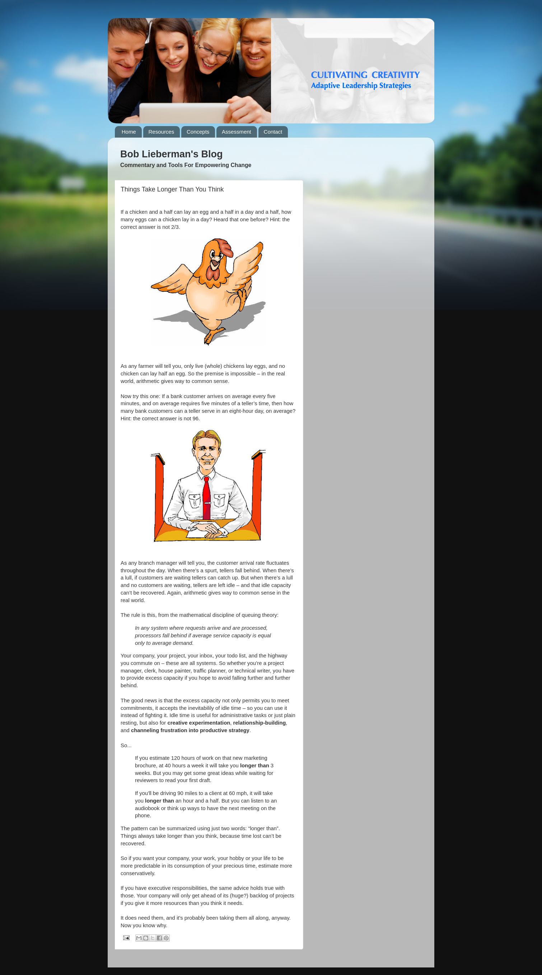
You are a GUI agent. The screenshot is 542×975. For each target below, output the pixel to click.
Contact (273, 132)
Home (129, 132)
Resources (161, 132)
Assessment (236, 132)
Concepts (198, 132)
